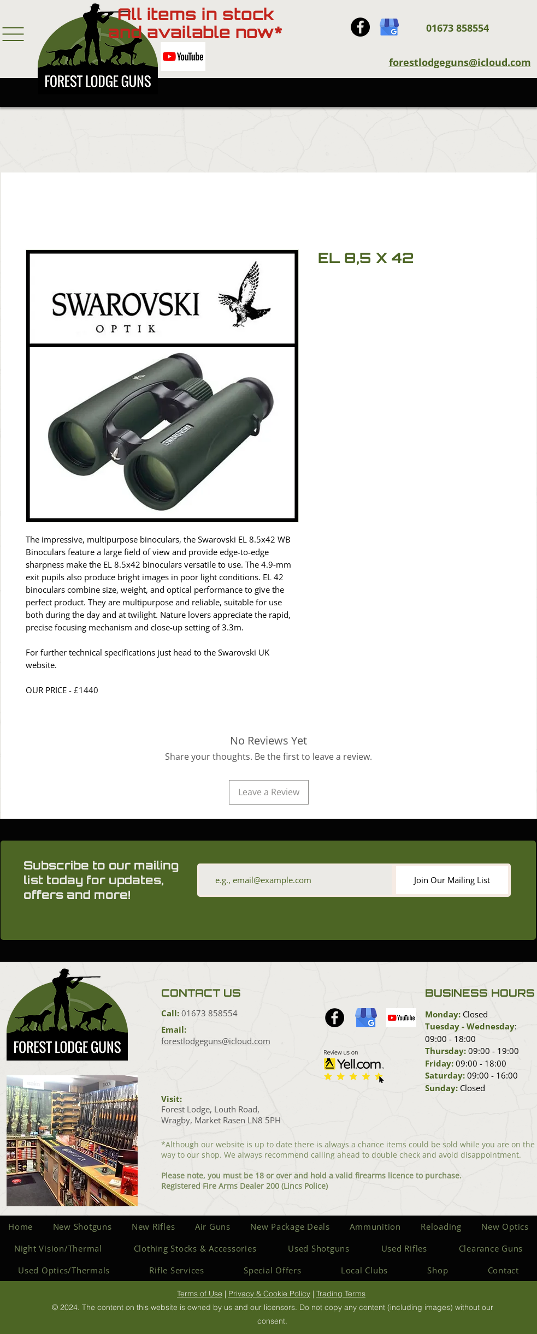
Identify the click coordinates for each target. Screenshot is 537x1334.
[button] (13, 34)
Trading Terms (340, 1294)
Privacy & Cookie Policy (269, 1294)
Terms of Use (199, 1294)
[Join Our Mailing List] (452, 880)
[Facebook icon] (360, 27)
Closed (474, 1014)
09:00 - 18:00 (450, 1038)
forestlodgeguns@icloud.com (460, 62)
